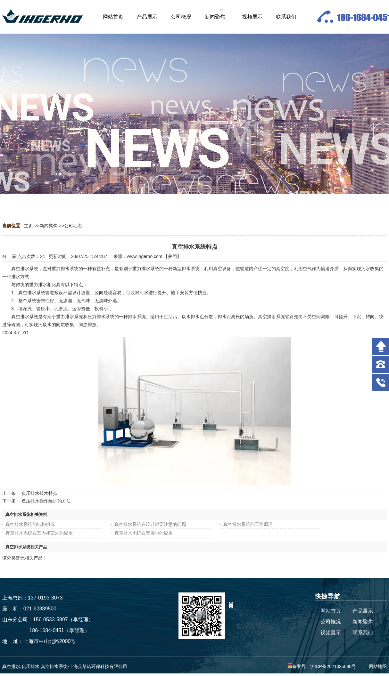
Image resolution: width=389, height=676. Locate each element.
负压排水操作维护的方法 (46, 500)
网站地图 (378, 666)
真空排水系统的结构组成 (30, 524)
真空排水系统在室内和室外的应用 (39, 532)
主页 (28, 225)
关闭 (172, 256)
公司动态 (73, 225)
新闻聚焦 (49, 225)
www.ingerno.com (144, 256)
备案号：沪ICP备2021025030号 (321, 666)
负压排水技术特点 (39, 493)
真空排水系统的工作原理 (248, 524)
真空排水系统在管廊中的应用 (143, 532)
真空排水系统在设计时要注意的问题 (150, 524)
